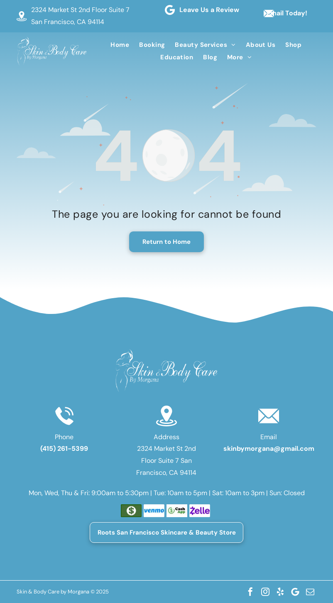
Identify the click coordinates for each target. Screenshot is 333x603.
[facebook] (250, 592)
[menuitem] (119, 45)
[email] (310, 592)
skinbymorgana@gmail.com (268, 448)
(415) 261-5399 (64, 448)
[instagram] (265, 592)
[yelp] (280, 592)
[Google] (295, 592)
